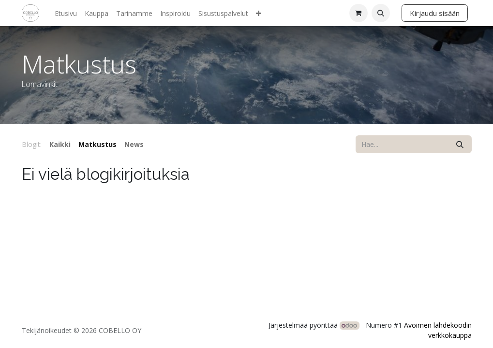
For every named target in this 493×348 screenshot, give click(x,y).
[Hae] (460, 144)
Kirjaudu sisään (435, 13)
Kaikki (60, 144)
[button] (381, 13)
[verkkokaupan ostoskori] (358, 13)
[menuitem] (66, 13)
